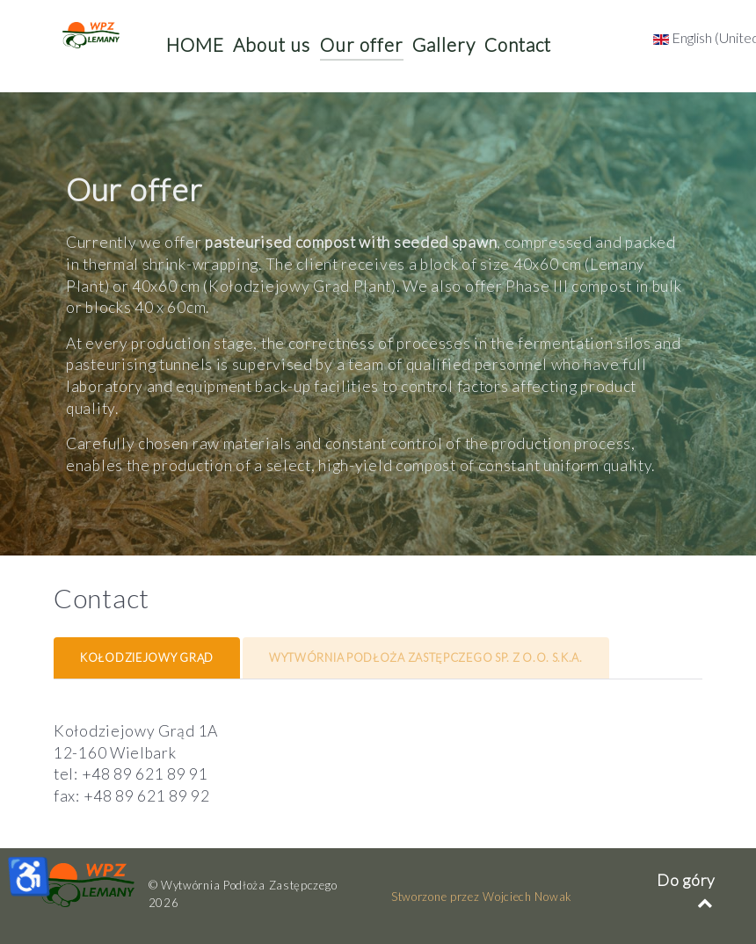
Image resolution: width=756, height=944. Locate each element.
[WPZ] (87, 885)
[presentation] (147, 658)
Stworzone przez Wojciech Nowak (481, 897)
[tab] (148, 658)
